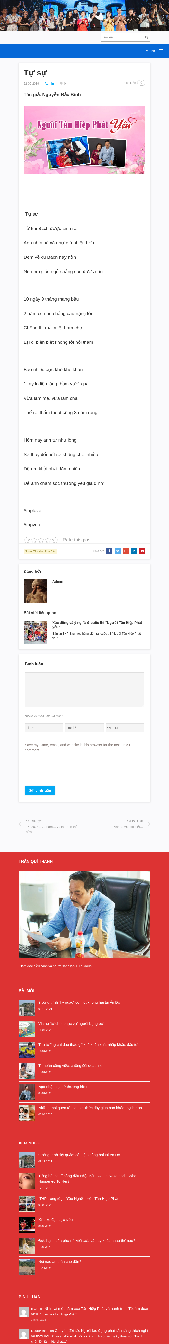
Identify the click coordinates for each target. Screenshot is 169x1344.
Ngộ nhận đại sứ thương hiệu (62, 1087)
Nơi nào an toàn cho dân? (59, 1261)
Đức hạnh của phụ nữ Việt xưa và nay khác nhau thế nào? (86, 1240)
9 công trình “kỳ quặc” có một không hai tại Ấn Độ (79, 1002)
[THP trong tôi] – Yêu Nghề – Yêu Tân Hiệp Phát (78, 1198)
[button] (84, 51)
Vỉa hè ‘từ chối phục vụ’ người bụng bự (70, 1023)
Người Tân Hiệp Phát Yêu (40, 551)
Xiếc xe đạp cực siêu (55, 1219)
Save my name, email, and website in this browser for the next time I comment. (77, 747)
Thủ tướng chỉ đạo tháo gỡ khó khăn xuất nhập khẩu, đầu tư (88, 1044)
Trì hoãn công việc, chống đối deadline (70, 1065)
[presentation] (62, 771)
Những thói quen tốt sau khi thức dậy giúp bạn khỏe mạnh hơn (90, 1108)
